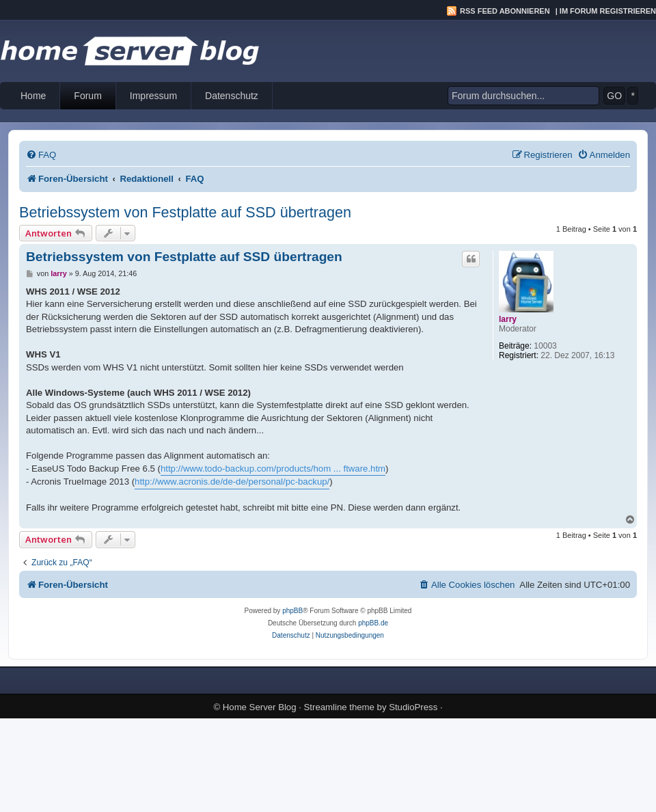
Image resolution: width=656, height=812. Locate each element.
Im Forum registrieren (608, 11)
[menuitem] (41, 155)
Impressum (153, 95)
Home (33, 95)
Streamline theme (339, 707)
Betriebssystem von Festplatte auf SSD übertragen (185, 212)
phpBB (292, 610)
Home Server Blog (260, 707)
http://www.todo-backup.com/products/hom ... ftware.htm (273, 468)
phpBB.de (373, 623)
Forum (87, 95)
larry (508, 319)
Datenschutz (231, 95)
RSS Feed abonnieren (505, 11)
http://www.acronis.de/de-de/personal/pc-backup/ (232, 481)
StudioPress (413, 707)
